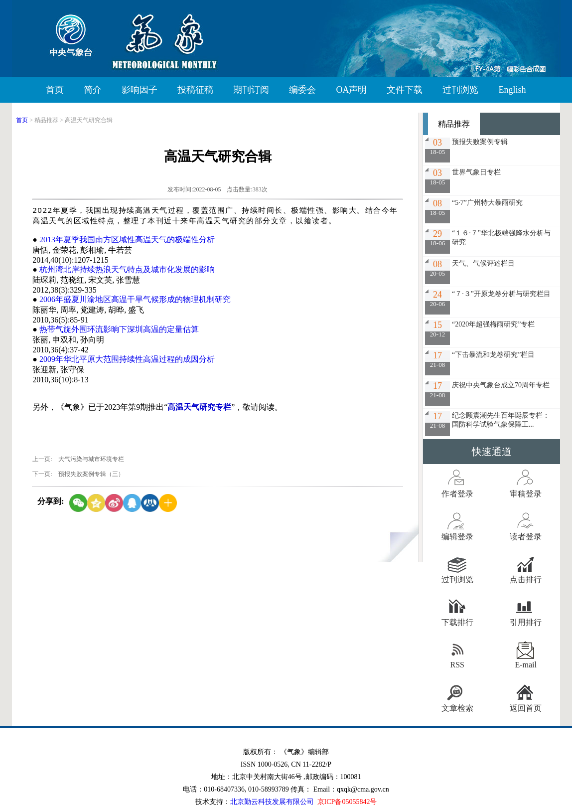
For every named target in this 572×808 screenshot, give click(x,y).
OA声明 (351, 90)
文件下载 (405, 90)
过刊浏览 (460, 90)
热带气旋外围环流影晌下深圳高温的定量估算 (119, 329)
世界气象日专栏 (476, 172)
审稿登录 (526, 493)
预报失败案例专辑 (480, 142)
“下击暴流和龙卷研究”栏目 (493, 354)
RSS (457, 664)
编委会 (302, 90)
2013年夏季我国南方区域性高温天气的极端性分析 (127, 239)
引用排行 (526, 622)
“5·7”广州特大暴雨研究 (487, 202)
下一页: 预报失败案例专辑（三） (78, 474)
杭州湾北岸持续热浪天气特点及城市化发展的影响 (127, 269)
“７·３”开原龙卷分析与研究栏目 (501, 294)
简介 (93, 90)
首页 (55, 90)
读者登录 (526, 536)
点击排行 (526, 579)
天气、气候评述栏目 (483, 263)
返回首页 (526, 708)
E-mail (526, 664)
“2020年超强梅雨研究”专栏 (493, 324)
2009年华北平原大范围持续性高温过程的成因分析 (127, 359)
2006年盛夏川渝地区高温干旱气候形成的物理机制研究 (135, 299)
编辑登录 (457, 536)
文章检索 (457, 708)
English (512, 90)
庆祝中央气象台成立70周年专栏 (501, 385)
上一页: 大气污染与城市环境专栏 (78, 459)
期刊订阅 (251, 90)
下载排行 (457, 622)
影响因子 (139, 90)
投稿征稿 (195, 90)
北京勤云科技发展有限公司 (272, 802)
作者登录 (457, 493)
